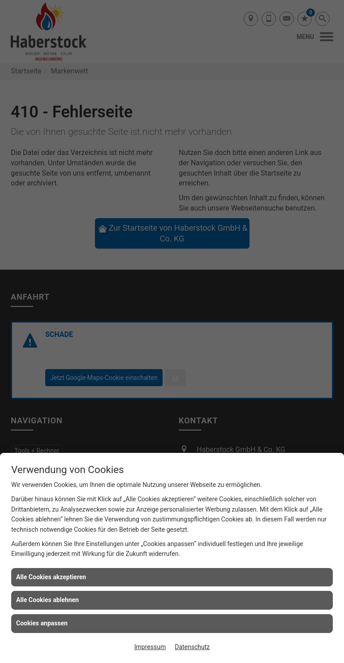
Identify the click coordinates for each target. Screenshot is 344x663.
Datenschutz (192, 646)
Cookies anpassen (42, 623)
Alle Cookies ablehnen (47, 599)
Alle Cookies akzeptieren (51, 577)
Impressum (150, 646)
